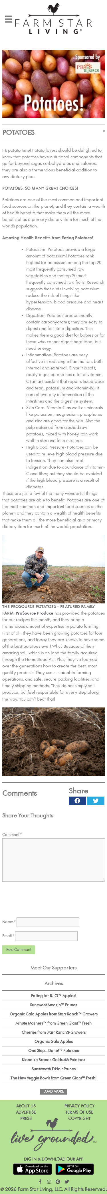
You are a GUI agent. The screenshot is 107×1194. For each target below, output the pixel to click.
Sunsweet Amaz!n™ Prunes (53, 1005)
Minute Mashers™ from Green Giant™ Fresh (53, 1023)
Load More (53, 1091)
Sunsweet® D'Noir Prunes (54, 1069)
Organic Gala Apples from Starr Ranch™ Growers (54, 1014)
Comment (12, 835)
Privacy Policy (79, 1106)
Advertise (26, 1112)
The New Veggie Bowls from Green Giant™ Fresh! (53, 1078)
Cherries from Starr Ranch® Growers (54, 1032)
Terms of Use (79, 1112)
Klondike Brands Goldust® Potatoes (53, 1060)
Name (9, 922)
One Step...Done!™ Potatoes (53, 1051)
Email (8, 936)
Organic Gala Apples (54, 1041)
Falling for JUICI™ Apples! (53, 996)
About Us (26, 1106)
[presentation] (45, 898)
